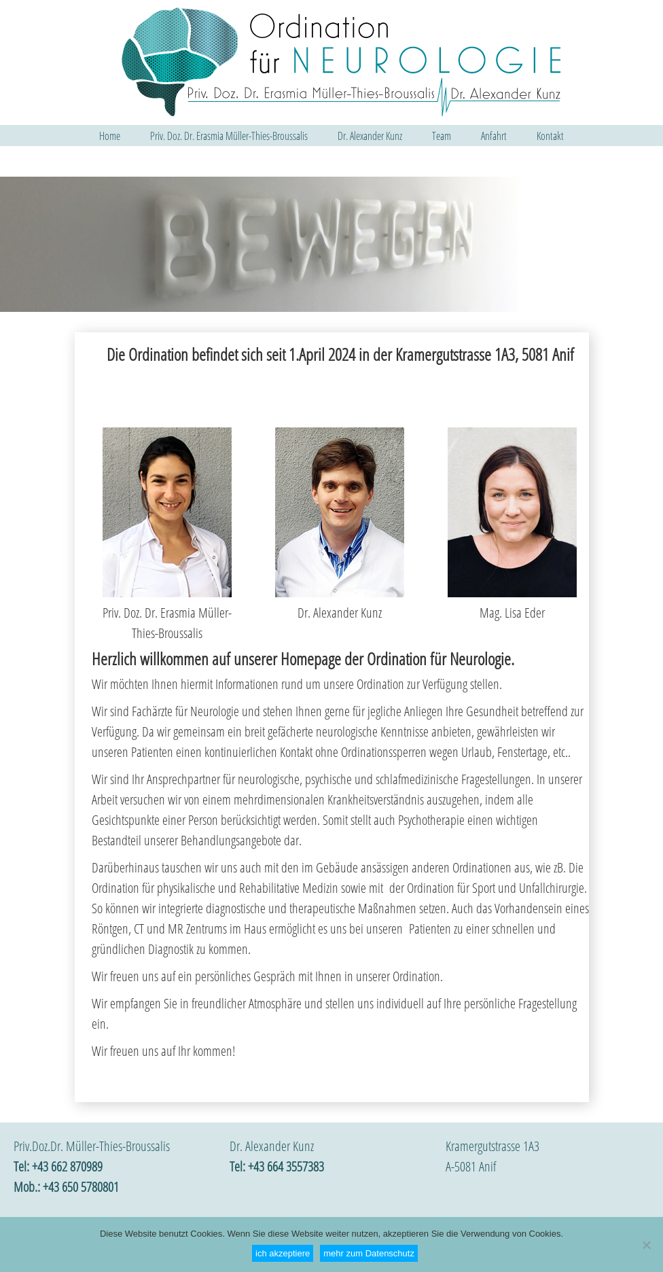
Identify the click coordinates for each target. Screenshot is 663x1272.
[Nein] (646, 1245)
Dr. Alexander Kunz (370, 135)
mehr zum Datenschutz (368, 1253)
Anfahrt (494, 135)
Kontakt (550, 135)
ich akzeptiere (282, 1253)
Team (441, 135)
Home (109, 135)
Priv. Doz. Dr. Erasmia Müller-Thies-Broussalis (229, 135)
